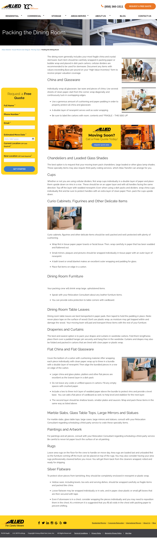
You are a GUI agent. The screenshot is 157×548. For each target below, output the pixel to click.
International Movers (133, 523)
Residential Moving (99, 523)
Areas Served (78, 16)
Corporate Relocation (116, 523)
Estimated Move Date (15, 134)
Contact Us (144, 16)
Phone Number (12, 114)
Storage (56, 16)
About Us (100, 16)
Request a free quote (140, 6)
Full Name (9, 105)
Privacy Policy (96, 533)
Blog (123, 16)
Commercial (34, 16)
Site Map (128, 533)
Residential (12, 16)
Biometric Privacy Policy (113, 533)
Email (7, 123)
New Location (18, 155)
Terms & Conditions (81, 533)
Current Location (15, 144)
